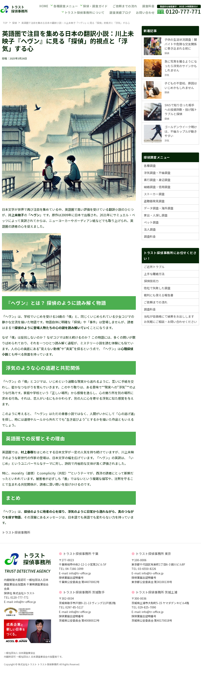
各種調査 (150, 166)
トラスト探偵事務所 (16, 532)
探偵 (14, 22)
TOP (5, 22)
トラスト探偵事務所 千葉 (80, 553)
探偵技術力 (151, 281)
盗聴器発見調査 (154, 201)
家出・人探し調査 (155, 215)
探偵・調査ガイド (95, 7)
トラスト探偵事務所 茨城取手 (84, 592)
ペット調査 (151, 222)
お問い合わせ (145, 12)
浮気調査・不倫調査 (157, 173)
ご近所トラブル (154, 267)
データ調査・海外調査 (158, 208)
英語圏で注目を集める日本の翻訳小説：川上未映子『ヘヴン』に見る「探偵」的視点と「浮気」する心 (75, 22)
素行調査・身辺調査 (157, 180)
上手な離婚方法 (154, 274)
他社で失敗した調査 (157, 288)
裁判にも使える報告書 (158, 295)
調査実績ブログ (120, 12)
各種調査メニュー (66, 7)
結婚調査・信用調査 (157, 187)
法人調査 (150, 229)
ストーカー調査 (154, 194)
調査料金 (148, 7)
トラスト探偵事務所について (85, 12)
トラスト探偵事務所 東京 (153, 553)
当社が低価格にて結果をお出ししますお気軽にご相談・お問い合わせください (170, 319)
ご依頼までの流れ (124, 7)
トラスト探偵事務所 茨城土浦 (156, 592)
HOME (44, 7)
